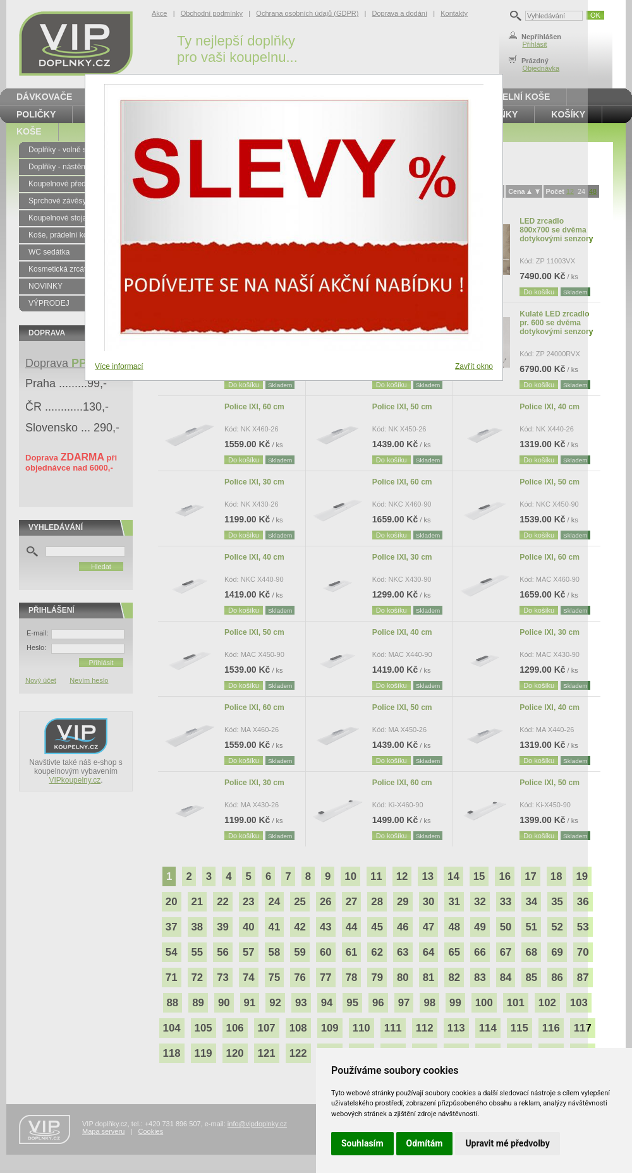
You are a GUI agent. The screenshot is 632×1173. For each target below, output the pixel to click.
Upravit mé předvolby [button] (507, 1143)
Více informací (119, 366)
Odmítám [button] (424, 1143)
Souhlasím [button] (362, 1143)
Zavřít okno (474, 366)
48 (593, 191)
